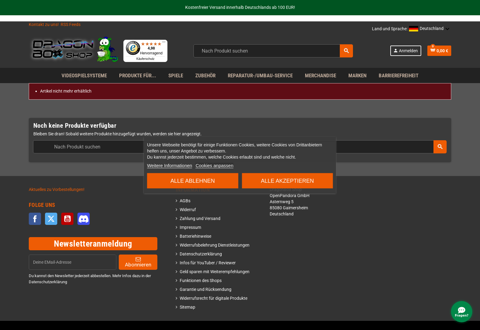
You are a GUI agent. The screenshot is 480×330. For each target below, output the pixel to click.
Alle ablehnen (193, 181)
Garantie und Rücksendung (205, 289)
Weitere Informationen (169, 165)
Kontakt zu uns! (44, 24)
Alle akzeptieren (287, 181)
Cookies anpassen (214, 165)
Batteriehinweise (195, 236)
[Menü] (163, 43)
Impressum (190, 227)
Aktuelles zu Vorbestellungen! (56, 189)
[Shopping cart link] (439, 51)
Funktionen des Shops (201, 280)
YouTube (67, 219)
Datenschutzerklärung (201, 254)
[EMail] (72, 262)
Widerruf (188, 209)
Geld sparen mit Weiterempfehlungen (214, 271)
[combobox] (273, 50)
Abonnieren (138, 262)
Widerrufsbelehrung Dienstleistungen (214, 245)
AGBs (185, 201)
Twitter (51, 219)
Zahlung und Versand (200, 218)
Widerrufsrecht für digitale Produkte (213, 298)
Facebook (35, 219)
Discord (83, 219)
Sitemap (187, 307)
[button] (429, 29)
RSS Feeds (71, 24)
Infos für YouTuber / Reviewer (208, 263)
